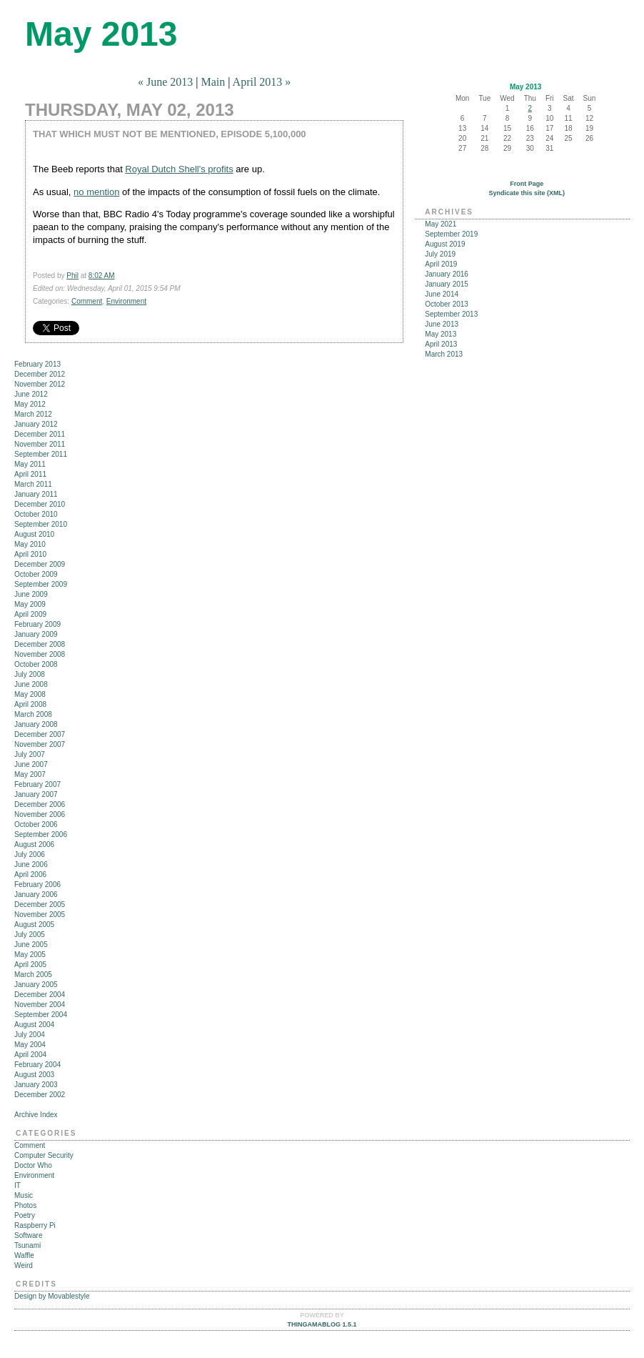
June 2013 (441, 324)
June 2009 (31, 594)
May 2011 (30, 464)
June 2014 (441, 294)
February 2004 (37, 1065)
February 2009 (37, 624)
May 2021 (440, 224)
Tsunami (27, 1245)
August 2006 (34, 844)
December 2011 (39, 434)
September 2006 (40, 834)
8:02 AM (102, 275)
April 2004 (30, 1055)
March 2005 (33, 974)
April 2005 (30, 964)
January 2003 (36, 1085)
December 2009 (39, 564)
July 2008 (29, 674)
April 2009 (30, 614)
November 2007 (39, 744)
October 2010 (36, 514)
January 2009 (36, 634)
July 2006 (29, 854)
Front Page (526, 183)
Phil (72, 275)
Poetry (24, 1215)
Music (23, 1195)
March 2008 (33, 714)
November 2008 (39, 654)
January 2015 (446, 284)
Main (213, 82)
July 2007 (29, 754)
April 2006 (30, 874)
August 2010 (34, 534)
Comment (86, 301)
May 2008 (30, 694)
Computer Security (44, 1155)
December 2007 (39, 734)
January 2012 (36, 424)
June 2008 (31, 684)
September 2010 (40, 524)
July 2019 (440, 254)
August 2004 (34, 1025)
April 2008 (30, 704)
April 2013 (441, 344)
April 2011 (30, 474)
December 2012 (39, 374)
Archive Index (36, 1115)
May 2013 (440, 334)
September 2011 (40, 454)
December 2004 (39, 994)
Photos (25, 1205)
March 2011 (33, 484)
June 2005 (31, 944)
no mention (96, 192)
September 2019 (451, 234)
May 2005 (30, 954)
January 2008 (36, 724)
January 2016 (446, 274)
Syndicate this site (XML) (526, 193)
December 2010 (39, 504)
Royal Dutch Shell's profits (179, 169)
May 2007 (30, 774)
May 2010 (30, 544)
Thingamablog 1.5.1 (321, 1324)
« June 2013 (165, 82)
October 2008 (36, 664)
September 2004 (40, 1014)
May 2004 (30, 1045)
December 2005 (39, 904)
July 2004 (29, 1035)
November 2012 (39, 384)
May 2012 (30, 404)
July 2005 (29, 934)
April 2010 (30, 554)
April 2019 (441, 264)
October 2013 (446, 304)
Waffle (24, 1255)
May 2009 (30, 604)
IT (17, 1185)
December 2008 (39, 644)
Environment (126, 301)
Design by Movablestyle (52, 1296)
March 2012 (33, 414)
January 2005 (36, 984)
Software (28, 1235)
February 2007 (37, 784)
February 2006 (37, 884)
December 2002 (39, 1095)
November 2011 (39, 444)
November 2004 (39, 1004)
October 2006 (36, 824)
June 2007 (31, 764)
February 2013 (37, 364)
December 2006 (39, 804)
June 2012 (31, 394)
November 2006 (39, 814)
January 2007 (36, 794)
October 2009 (36, 574)
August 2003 (34, 1075)
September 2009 (40, 584)
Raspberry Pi (35, 1225)
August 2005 (34, 924)
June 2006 (31, 864)
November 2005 (39, 914)
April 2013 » (262, 82)
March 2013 (444, 354)
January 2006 (36, 894)
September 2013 (451, 314)
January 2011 (36, 494)
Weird (23, 1265)
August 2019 (445, 244)
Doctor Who (33, 1165)
